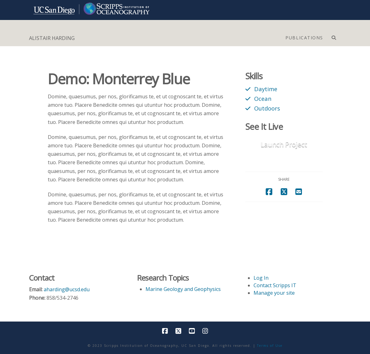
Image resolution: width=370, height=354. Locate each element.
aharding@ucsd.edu (67, 289)
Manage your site (274, 292)
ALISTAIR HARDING (52, 38)
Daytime (265, 89)
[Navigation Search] (333, 36)
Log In (261, 277)
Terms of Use (270, 345)
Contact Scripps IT (275, 285)
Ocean (262, 98)
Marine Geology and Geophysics (183, 289)
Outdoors (267, 108)
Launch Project (284, 144)
